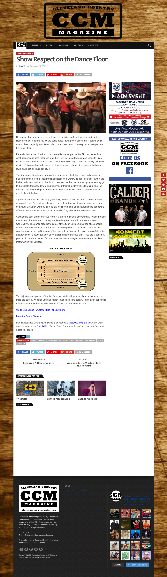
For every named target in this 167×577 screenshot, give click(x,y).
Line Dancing (90, 340)
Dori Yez (23, 66)
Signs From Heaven (58, 399)
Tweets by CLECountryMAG (76, 490)
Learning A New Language (38, 363)
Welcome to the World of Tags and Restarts (84, 364)
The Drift (21, 399)
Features (36, 45)
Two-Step (21, 343)
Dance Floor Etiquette (73, 340)
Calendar (63, 45)
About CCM (93, 45)
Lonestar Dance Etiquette (29, 316)
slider (100, 340)
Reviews (50, 45)
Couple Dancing (54, 340)
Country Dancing (38, 340)
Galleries (78, 45)
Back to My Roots (87, 399)
